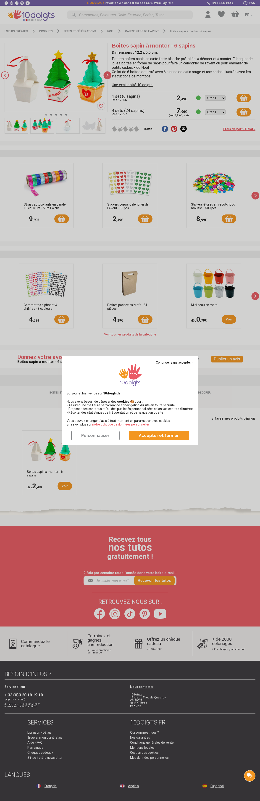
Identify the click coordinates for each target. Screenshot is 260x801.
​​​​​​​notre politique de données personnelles (121, 424)
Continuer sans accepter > (175, 362)
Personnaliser (95, 435)
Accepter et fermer (159, 435)
